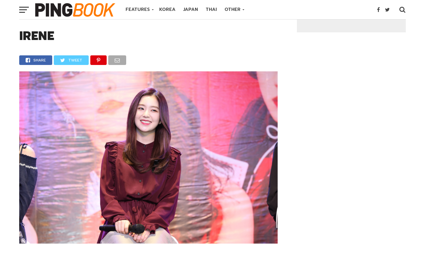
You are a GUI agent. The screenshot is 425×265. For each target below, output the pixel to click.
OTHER (233, 9)
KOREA (167, 9)
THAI (211, 9)
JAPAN (190, 9)
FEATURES (138, 9)
